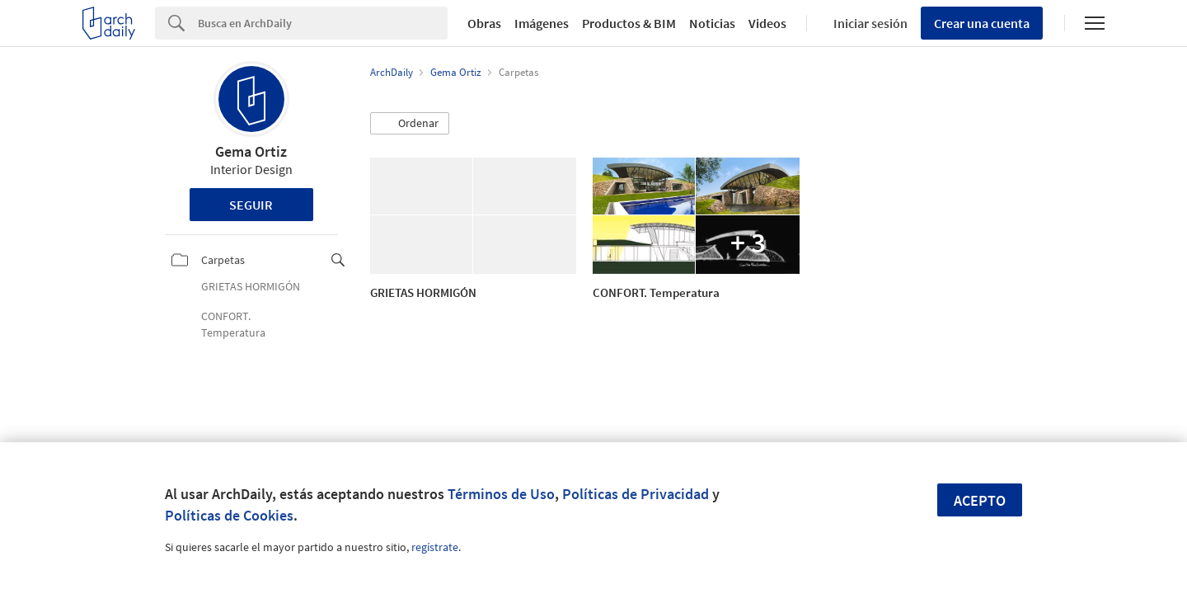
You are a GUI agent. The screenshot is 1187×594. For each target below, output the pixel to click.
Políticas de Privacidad (635, 493)
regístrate (434, 547)
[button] (409, 123)
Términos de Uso (501, 493)
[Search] (323, 23)
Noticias (712, 23)
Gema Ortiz (251, 151)
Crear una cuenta (982, 23)
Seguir (251, 204)
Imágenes (541, 23)
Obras (484, 23)
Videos (767, 23)
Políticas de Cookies (229, 515)
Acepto (980, 500)
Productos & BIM (629, 23)
